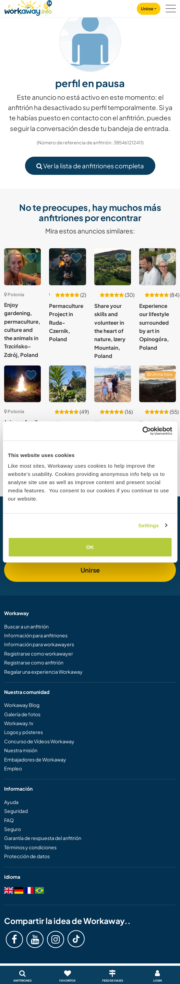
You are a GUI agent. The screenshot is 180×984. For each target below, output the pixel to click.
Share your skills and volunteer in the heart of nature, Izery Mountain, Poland (109, 330)
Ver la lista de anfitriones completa (90, 166)
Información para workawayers (39, 644)
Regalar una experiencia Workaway (43, 672)
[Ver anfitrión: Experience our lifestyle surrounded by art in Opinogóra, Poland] (157, 266)
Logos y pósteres (23, 732)
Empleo (13, 768)
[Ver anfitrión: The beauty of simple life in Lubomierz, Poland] (157, 383)
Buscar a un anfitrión (26, 626)
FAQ (9, 820)
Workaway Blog (21, 705)
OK (90, 547)
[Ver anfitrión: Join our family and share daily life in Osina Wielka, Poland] (22, 383)
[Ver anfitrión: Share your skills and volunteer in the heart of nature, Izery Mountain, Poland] (112, 266)
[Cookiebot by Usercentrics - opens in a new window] (142, 431)
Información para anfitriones (36, 635)
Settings (149, 525)
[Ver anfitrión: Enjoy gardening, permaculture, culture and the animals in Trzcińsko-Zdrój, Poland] (22, 266)
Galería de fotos (22, 714)
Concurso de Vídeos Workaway (39, 741)
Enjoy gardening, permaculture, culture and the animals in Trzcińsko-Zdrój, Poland (22, 329)
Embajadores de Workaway (35, 759)
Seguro (12, 829)
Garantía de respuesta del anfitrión (42, 838)
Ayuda (11, 802)
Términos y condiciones (30, 847)
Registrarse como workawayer (38, 653)
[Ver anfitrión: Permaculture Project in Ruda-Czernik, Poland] (67, 266)
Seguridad (16, 811)
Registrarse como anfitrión (33, 662)
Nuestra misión (20, 750)
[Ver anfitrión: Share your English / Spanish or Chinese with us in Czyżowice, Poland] (112, 383)
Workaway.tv (18, 723)
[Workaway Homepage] (28, 7)
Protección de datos (27, 856)
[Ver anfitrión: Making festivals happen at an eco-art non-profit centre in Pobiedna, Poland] (67, 383)
